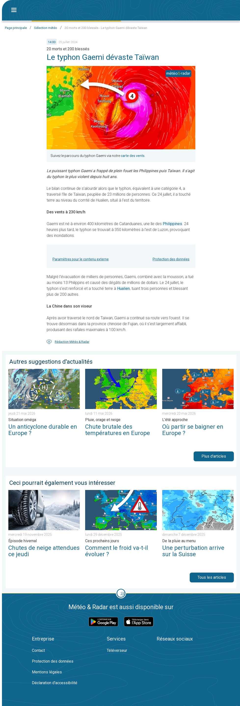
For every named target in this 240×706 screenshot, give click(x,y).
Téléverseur (117, 650)
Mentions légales (47, 672)
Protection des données (171, 259)
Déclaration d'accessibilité (54, 682)
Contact (38, 650)
